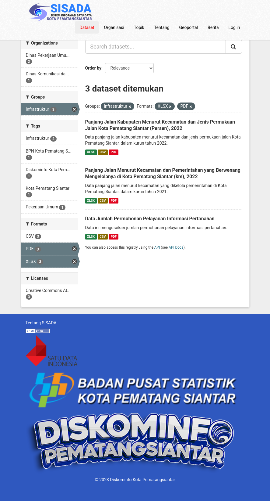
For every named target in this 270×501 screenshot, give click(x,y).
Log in (234, 27)
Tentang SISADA (41, 322)
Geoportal (188, 27)
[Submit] (234, 47)
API (157, 247)
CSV (103, 152)
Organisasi (114, 27)
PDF (114, 152)
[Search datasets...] (155, 47)
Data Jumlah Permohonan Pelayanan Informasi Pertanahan (150, 219)
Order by (93, 68)
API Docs (176, 247)
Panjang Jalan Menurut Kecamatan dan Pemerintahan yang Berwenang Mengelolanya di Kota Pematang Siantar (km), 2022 (162, 173)
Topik (139, 27)
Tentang (162, 27)
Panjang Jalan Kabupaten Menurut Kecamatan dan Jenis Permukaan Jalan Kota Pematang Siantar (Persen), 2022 (160, 125)
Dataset (86, 27)
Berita (213, 27)
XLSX (91, 152)
